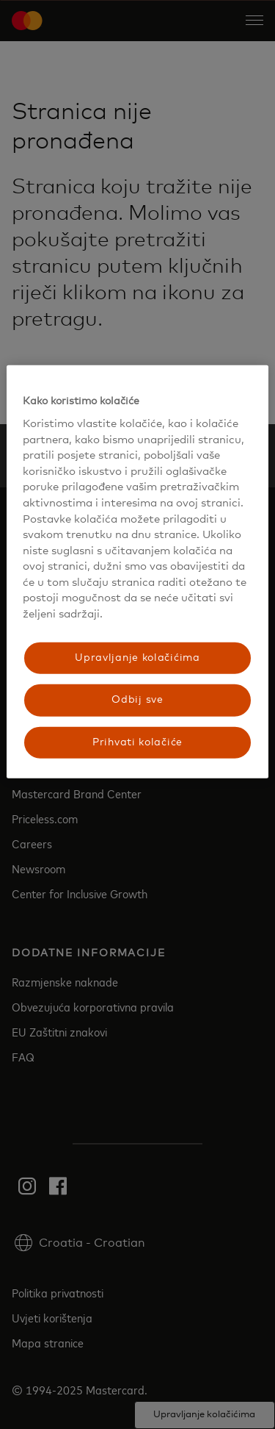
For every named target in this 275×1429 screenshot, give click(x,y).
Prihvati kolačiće (137, 742)
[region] (137, 571)
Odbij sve (137, 700)
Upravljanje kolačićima (137, 657)
